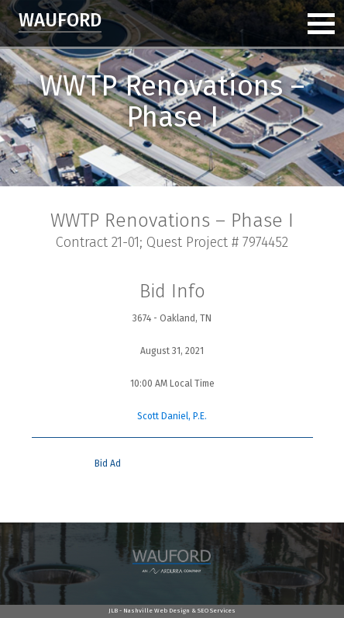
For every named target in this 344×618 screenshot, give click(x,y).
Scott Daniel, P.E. (172, 416)
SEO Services (217, 610)
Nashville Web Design (156, 610)
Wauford (60, 20)
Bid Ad (108, 463)
